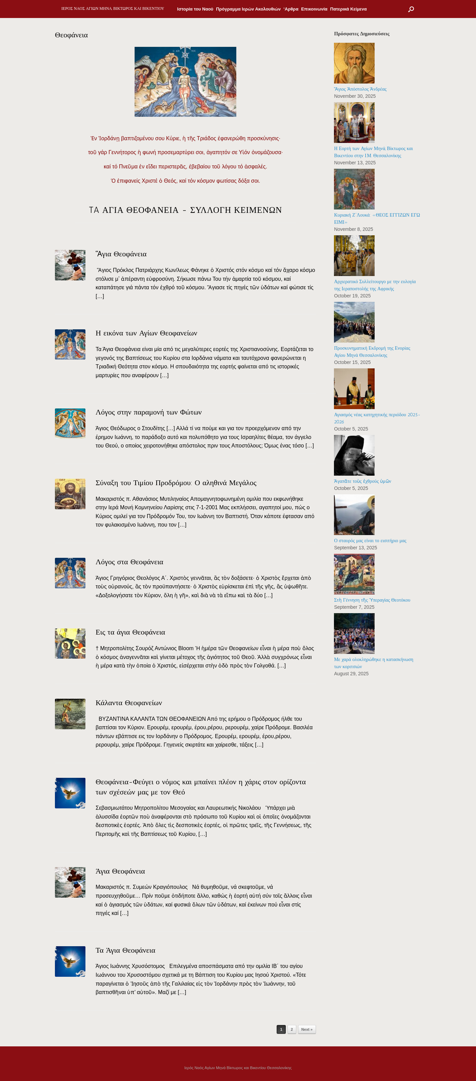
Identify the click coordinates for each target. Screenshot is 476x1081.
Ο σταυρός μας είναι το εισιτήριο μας (370, 541)
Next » (307, 1029)
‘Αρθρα (290, 9)
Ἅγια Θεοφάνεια (121, 253)
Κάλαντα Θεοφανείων (129, 702)
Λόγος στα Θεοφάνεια (129, 561)
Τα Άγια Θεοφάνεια (125, 950)
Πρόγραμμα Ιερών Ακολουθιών (248, 9)
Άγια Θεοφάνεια (120, 871)
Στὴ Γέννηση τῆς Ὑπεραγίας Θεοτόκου (372, 600)
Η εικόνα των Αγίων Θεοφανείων (146, 332)
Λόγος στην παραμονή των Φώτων (149, 412)
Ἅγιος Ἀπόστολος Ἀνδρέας (360, 89)
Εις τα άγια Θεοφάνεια (130, 632)
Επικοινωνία (314, 9)
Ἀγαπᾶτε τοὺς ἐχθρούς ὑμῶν (362, 481)
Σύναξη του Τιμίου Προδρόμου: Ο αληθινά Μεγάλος (176, 482)
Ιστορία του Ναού (195, 9)
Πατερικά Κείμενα (348, 9)
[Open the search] (411, 9)
